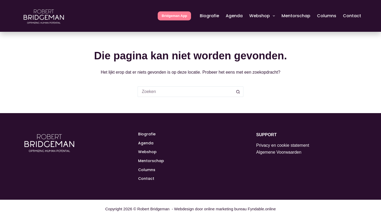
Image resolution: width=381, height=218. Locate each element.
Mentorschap (296, 16)
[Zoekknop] (238, 91)
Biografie (209, 16)
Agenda (234, 16)
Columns (326, 16)
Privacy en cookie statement (282, 145)
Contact (352, 16)
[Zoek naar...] (185, 91)
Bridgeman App (174, 16)
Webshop (263, 16)
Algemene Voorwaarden (278, 152)
